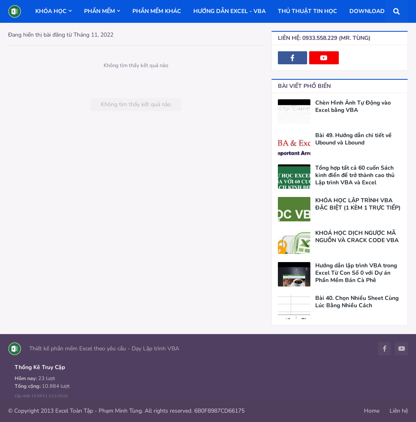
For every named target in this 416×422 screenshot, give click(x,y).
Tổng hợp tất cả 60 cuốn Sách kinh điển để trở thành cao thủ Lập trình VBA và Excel (354, 175)
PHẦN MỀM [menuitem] (99, 11)
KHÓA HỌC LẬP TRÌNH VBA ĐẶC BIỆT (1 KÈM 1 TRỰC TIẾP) (358, 204)
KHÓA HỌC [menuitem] (51, 11)
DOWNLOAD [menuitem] (367, 11)
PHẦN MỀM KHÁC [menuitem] (156, 11)
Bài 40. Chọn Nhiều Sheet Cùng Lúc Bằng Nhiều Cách (357, 302)
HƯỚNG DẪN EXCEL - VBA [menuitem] (229, 11)
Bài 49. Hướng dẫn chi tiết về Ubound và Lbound (353, 139)
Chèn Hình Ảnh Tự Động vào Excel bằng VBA (353, 106)
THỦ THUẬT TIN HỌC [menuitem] (307, 11)
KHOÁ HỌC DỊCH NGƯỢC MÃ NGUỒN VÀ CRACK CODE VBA (357, 237)
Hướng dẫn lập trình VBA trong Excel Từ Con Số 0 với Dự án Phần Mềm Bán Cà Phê (356, 273)
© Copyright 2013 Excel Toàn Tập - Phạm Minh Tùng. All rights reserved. (100, 411)
